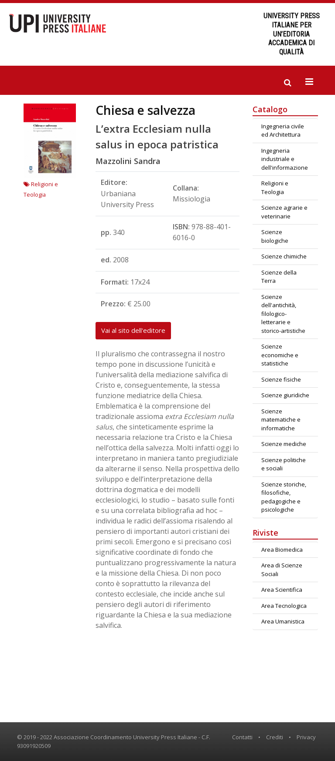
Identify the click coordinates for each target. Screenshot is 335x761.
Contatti (242, 737)
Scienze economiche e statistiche (279, 354)
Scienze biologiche (274, 236)
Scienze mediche (283, 444)
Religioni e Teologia (274, 187)
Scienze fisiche (281, 379)
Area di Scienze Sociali (281, 569)
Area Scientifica (281, 589)
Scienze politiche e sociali (283, 464)
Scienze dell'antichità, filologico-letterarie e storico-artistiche (283, 314)
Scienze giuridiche (285, 395)
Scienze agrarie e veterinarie (284, 212)
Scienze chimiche (284, 256)
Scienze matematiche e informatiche (281, 419)
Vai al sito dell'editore (133, 330)
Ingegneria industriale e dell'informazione (284, 159)
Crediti (274, 737)
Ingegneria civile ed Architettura (282, 130)
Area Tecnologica (284, 606)
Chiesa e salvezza (145, 110)
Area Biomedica (282, 549)
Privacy (306, 737)
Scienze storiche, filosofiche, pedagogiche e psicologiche (283, 497)
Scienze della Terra (279, 276)
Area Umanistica (282, 621)
